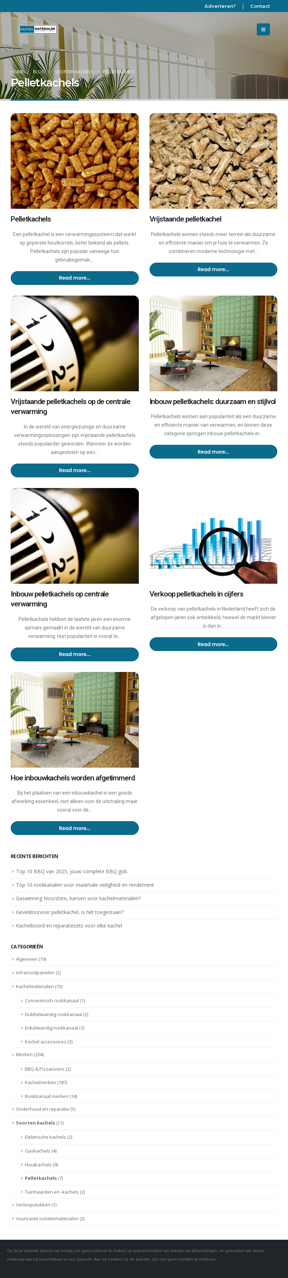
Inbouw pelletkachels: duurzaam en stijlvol (213, 401)
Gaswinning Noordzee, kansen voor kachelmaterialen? (78, 898)
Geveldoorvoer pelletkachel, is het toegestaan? (70, 912)
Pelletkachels (31, 219)
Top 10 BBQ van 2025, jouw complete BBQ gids (71, 871)
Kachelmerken (40, 1082)
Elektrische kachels (45, 1137)
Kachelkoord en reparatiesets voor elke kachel (69, 925)
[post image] (75, 161)
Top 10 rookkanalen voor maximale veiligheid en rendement (85, 884)
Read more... (75, 277)
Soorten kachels (35, 1123)
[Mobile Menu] (263, 29)
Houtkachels (38, 1164)
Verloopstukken (33, 1204)
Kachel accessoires (45, 1041)
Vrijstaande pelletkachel (186, 219)
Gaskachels (37, 1151)
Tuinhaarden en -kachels (52, 1192)
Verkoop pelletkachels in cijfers (196, 594)
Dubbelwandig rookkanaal (53, 1014)
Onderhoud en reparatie (42, 1109)
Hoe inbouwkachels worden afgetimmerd (73, 778)
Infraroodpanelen (35, 972)
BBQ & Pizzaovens (45, 1069)
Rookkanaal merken (47, 1096)
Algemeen (27, 959)
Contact (260, 6)
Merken (24, 1054)
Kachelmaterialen (35, 986)
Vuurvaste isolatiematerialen (47, 1218)
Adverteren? (220, 6)
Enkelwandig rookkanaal (51, 1028)
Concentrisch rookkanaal (52, 1000)
